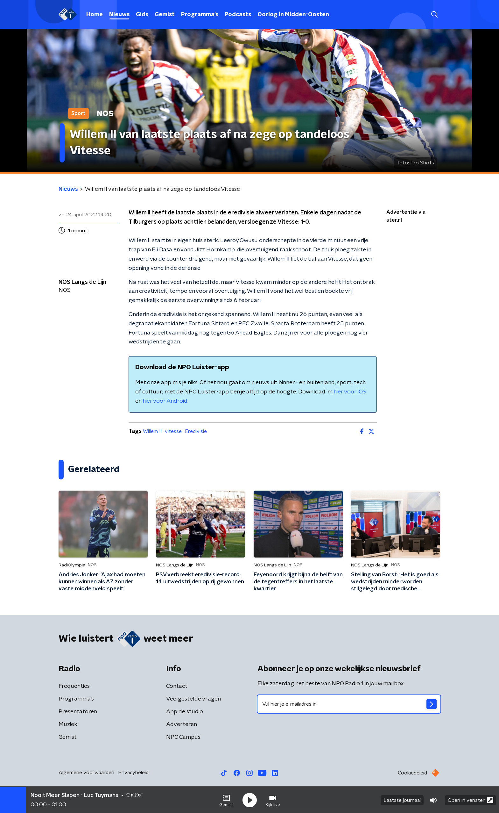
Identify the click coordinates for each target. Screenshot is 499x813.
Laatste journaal (402, 799)
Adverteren (181, 724)
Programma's (199, 15)
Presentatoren (78, 712)
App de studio (184, 712)
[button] (226, 799)
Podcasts (238, 15)
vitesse (173, 431)
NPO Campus (183, 737)
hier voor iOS (350, 392)
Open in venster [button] (470, 799)
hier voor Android (165, 401)
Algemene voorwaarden (86, 772)
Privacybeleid (133, 772)
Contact (176, 686)
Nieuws (119, 15)
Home (94, 15)
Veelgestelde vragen (193, 699)
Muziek (68, 724)
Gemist (165, 15)
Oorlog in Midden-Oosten (293, 15)
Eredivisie (196, 431)
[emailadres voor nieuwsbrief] (348, 704)
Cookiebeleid (412, 772)
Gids (142, 15)
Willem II (152, 431)
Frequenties (74, 686)
